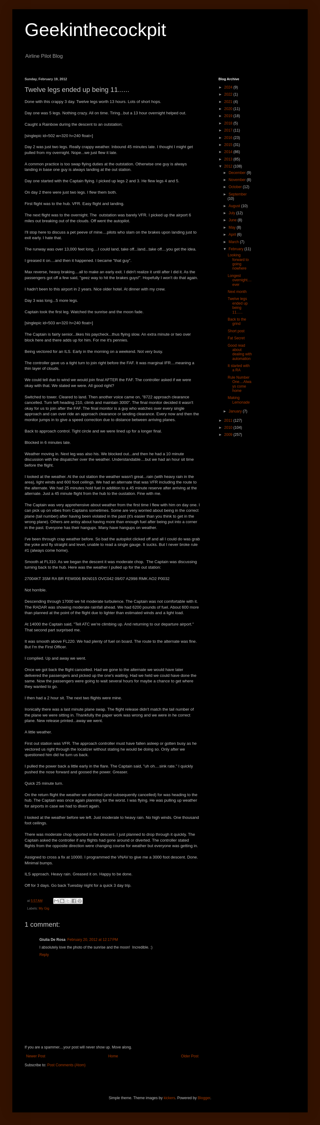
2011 (229, 420)
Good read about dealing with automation (240, 352)
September (238, 194)
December (238, 173)
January (236, 411)
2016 (229, 138)
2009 (229, 434)
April (233, 234)
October (236, 187)
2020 (229, 109)
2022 (229, 94)
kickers (169, 1098)
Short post (236, 331)
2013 (229, 159)
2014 (229, 152)
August (235, 206)
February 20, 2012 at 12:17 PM (92, 940)
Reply (44, 955)
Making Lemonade (239, 400)
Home (113, 1056)
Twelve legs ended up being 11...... (238, 305)
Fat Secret (236, 338)
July (232, 213)
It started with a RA (239, 368)
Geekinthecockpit (95, 29)
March (234, 242)
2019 (229, 116)
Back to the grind (237, 321)
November (238, 180)
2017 (229, 130)
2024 (229, 87)
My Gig (44, 908)
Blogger (204, 1098)
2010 (229, 427)
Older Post (189, 1056)
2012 (229, 166)
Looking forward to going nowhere (238, 261)
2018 (229, 123)
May (233, 227)
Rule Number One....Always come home (239, 384)
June (233, 220)
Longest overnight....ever (240, 280)
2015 (229, 145)
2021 (229, 102)
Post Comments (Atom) (66, 1065)
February (236, 249)
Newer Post (35, 1056)
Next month (237, 292)
